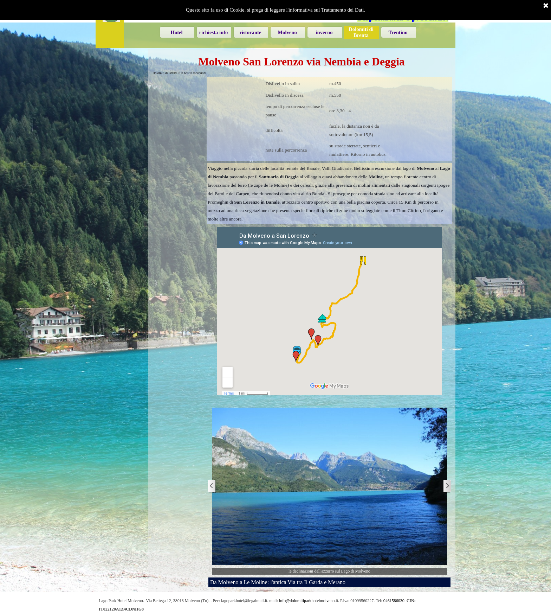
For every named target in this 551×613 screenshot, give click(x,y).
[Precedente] (212, 486)
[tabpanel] (329, 119)
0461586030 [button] (393, 600)
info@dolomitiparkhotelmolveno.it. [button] (309, 600)
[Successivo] (447, 486)
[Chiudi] (545, 6)
